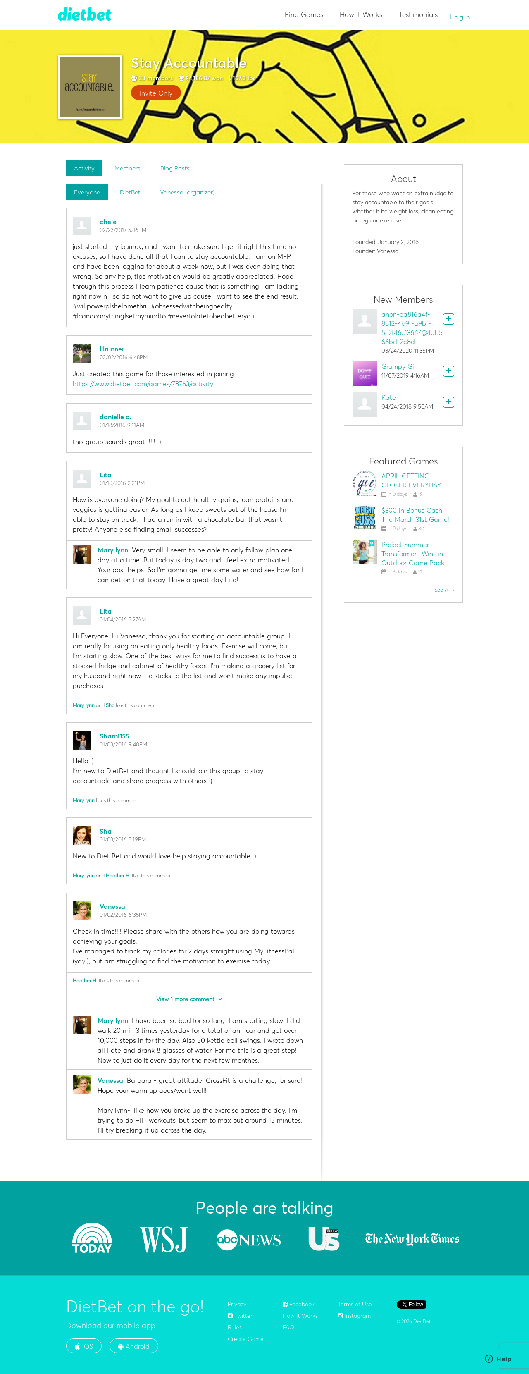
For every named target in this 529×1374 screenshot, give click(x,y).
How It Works (361, 14)
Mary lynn (113, 550)
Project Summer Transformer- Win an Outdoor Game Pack (412, 553)
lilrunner (112, 349)
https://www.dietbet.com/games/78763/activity (143, 384)
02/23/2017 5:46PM (123, 230)
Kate (388, 397)
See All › (444, 589)
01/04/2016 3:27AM (123, 619)
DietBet (130, 192)
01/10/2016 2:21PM (122, 483)
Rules (235, 1327)
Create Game (246, 1339)
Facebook (299, 1304)
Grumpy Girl (399, 366)
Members (127, 168)
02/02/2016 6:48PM (124, 357)
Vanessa (112, 906)
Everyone (87, 192)
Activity (84, 168)
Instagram (354, 1315)
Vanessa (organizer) (187, 192)
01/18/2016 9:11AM (122, 425)
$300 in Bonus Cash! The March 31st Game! (415, 514)
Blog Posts (175, 168)
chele (108, 221)
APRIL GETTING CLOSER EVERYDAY (411, 480)
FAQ (288, 1327)
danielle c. (115, 417)
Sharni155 (114, 736)
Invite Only (156, 93)
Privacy (237, 1304)
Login (461, 16)
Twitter (240, 1315)
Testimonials (418, 14)
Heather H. (118, 875)
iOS (84, 1346)
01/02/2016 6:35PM (123, 914)
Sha (110, 705)
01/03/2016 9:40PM (123, 744)
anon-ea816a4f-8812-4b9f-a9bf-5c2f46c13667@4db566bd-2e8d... (412, 328)
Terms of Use (355, 1304)
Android (134, 1346)
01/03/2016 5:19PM (123, 839)
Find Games (304, 14)
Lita (106, 475)
